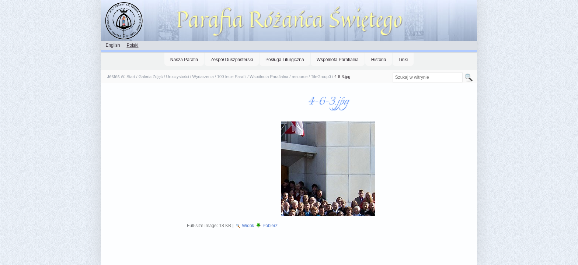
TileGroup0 (321, 76)
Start (130, 76)
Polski (132, 45)
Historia (378, 59)
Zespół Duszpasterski (231, 59)
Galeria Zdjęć (151, 76)
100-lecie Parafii (231, 76)
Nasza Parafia (184, 59)
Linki (403, 59)
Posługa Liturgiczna (284, 59)
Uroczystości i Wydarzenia (190, 76)
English (112, 45)
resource (299, 76)
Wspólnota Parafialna (338, 59)
